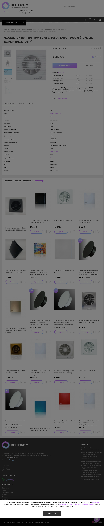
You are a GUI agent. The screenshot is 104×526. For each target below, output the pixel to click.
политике (95, 502)
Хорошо (52, 513)
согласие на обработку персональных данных (76, 504)
